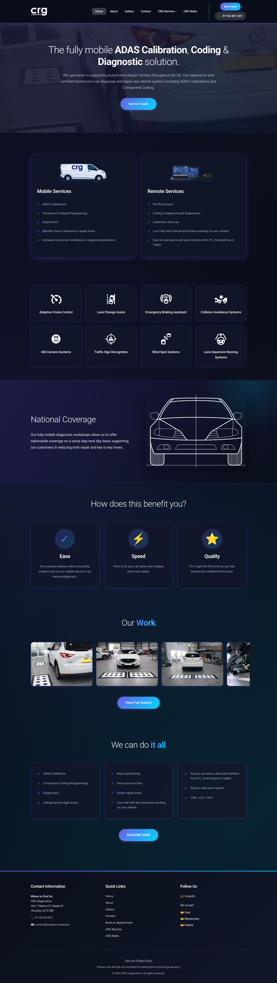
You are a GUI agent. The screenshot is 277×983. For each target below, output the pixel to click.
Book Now (230, 6)
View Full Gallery (138, 703)
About (114, 11)
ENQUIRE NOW (138, 835)
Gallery (129, 11)
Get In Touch (138, 104)
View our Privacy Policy (138, 960)
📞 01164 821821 (42, 917)
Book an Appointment (119, 922)
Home (99, 11)
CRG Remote (167, 11)
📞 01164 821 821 (230, 16)
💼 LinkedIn (187, 896)
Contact (146, 11)
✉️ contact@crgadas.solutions (50, 924)
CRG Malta (190, 11)
